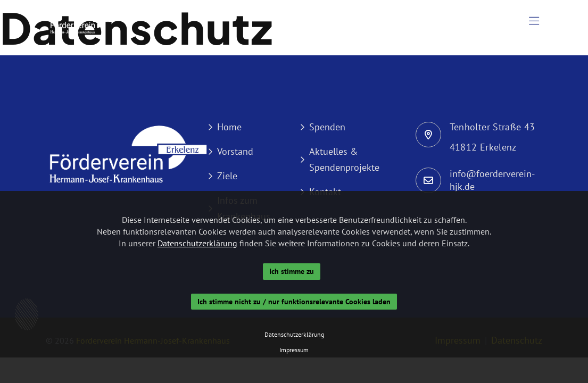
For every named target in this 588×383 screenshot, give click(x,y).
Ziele (227, 176)
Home (229, 127)
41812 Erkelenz (483, 147)
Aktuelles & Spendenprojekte (344, 159)
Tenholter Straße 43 (492, 127)
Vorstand (235, 151)
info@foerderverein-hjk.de (492, 180)
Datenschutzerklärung (197, 243)
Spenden (327, 127)
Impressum (294, 350)
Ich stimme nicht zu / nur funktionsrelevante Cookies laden (294, 301)
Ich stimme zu (291, 271)
